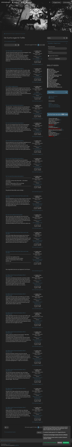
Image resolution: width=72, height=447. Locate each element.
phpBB (8, 444)
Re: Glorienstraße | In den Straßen (14, 51)
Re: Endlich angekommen (12, 86)
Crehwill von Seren (54, 133)
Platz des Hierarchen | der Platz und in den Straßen (37, 205)
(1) (56, 132)
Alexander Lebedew (54, 120)
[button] (44, 45)
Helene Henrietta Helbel (55, 130)
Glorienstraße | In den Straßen (37, 59)
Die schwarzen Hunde (55, 128)
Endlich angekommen (37, 96)
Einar (50, 131)
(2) (54, 126)
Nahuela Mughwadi (54, 122)
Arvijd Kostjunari (53, 127)
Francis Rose (52, 132)
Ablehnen (60, 442)
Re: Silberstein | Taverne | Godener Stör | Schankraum (16, 276)
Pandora (51, 126)
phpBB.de (17, 445)
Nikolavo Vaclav (53, 123)
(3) (57, 123)
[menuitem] (16, 2)
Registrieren (57, 43)
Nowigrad (39, 56)
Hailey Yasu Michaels (38, 52)
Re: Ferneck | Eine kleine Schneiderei (14, 68)
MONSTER (51, 136)
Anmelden (50, 43)
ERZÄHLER (51, 125)
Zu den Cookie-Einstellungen (49, 442)
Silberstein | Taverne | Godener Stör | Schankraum (37, 284)
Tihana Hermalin (53, 118)
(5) (58, 118)
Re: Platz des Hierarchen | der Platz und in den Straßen (17, 196)
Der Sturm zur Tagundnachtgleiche (37, 94)
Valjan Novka (52, 121)
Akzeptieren (66, 442)
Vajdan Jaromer (53, 135)
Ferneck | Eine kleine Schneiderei (37, 77)
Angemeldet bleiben (53, 55)
